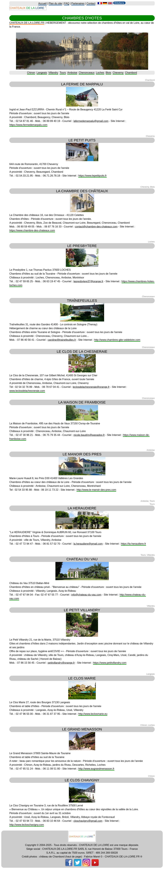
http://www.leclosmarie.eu (92, 713)
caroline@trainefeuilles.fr (62, 339)
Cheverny (118, 72)
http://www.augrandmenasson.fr (96, 768)
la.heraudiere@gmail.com (88, 543)
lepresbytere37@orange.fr (88, 281)
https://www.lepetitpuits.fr (92, 175)
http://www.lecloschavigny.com (26, 824)
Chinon (31, 72)
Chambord (131, 72)
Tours (63, 72)
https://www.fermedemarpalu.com (28, 125)
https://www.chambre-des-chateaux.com (32, 230)
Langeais (42, 72)
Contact (90, 3)
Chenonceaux (86, 72)
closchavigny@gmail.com (88, 821)
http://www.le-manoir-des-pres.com (96, 489)
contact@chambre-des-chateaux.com (96, 226)
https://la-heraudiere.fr (133, 543)
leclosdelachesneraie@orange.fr (91, 387)
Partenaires (77, 3)
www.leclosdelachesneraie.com (27, 390)
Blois (108, 72)
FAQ (66, 3)
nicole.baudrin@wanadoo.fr (89, 435)
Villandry (53, 72)
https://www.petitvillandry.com (110, 662)
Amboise (72, 72)
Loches (100, 72)
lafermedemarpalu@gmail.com (91, 121)
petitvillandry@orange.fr (61, 662)
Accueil (42, 3)
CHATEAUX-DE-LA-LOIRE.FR (26, 22)
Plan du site (55, 3)
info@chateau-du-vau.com (86, 594)
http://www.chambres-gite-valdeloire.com (117, 339)
